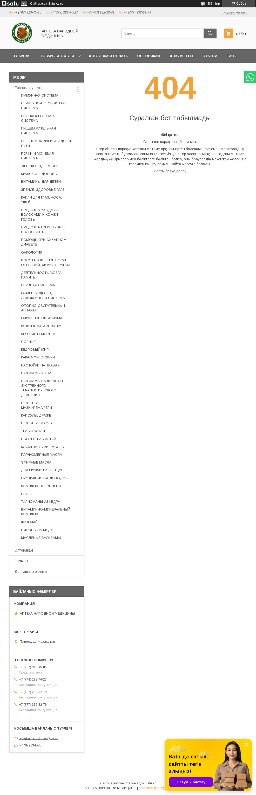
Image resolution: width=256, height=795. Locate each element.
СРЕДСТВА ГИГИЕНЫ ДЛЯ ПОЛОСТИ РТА (43, 229)
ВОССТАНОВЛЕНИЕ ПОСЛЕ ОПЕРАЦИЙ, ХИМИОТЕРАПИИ (45, 262)
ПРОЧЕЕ (28, 494)
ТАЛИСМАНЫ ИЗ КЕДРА (40, 502)
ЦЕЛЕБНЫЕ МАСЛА (37, 423)
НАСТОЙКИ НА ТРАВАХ (40, 365)
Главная (22, 56)
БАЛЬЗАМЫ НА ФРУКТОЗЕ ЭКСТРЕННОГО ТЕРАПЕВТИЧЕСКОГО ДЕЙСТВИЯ (43, 388)
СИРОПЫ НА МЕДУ (37, 530)
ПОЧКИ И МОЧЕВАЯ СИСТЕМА (37, 156)
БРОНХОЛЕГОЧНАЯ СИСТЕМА (37, 118)
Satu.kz (150, 783)
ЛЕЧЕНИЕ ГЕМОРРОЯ (39, 334)
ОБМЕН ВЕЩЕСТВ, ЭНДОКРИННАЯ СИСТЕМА (43, 295)
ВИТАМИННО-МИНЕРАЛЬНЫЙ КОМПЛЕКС (45, 511)
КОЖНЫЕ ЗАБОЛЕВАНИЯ (42, 326)
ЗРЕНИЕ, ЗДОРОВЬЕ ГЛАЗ (43, 190)
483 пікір (213, 3)
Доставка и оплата (108, 56)
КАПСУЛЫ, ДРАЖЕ (36, 415)
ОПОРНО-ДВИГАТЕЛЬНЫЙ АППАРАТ (43, 308)
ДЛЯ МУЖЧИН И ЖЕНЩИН (42, 470)
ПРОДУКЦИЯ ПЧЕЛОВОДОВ (44, 478)
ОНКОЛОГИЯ (31, 252)
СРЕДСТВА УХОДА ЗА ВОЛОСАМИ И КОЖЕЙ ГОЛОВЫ (40, 214)
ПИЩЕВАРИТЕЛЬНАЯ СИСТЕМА (38, 130)
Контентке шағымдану (155, 788)
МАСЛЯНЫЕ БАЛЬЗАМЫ (41, 538)
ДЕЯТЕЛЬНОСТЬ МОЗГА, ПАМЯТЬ (41, 275)
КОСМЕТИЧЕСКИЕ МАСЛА (42, 447)
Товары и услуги (57, 56)
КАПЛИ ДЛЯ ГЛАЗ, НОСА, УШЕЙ (41, 199)
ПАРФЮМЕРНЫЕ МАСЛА (41, 455)
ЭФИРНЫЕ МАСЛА (36, 462)
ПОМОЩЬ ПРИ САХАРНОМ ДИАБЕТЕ (43, 242)
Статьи (210, 56)
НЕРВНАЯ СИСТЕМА (38, 285)
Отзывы (21, 561)
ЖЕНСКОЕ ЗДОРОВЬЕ (39, 166)
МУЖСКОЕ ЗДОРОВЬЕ (40, 174)
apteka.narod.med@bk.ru (38, 738)
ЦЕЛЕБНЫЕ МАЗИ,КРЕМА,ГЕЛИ (36, 405)
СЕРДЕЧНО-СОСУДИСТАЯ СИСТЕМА (43, 105)
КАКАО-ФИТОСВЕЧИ (38, 357)
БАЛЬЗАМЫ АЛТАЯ (36, 373)
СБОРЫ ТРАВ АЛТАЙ (38, 439)
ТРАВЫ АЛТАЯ (33, 431)
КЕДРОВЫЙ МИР (35, 349)
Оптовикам (148, 56)
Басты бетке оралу (170, 171)
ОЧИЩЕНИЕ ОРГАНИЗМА (41, 318)
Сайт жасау (38, 3)
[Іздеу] (210, 33)
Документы (181, 56)
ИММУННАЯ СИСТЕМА (39, 95)
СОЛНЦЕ (28, 342)
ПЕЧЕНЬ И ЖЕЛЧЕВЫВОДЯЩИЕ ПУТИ (47, 143)
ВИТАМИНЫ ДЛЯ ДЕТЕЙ (41, 182)
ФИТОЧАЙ (29, 522)
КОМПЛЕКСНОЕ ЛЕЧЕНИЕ (42, 486)
